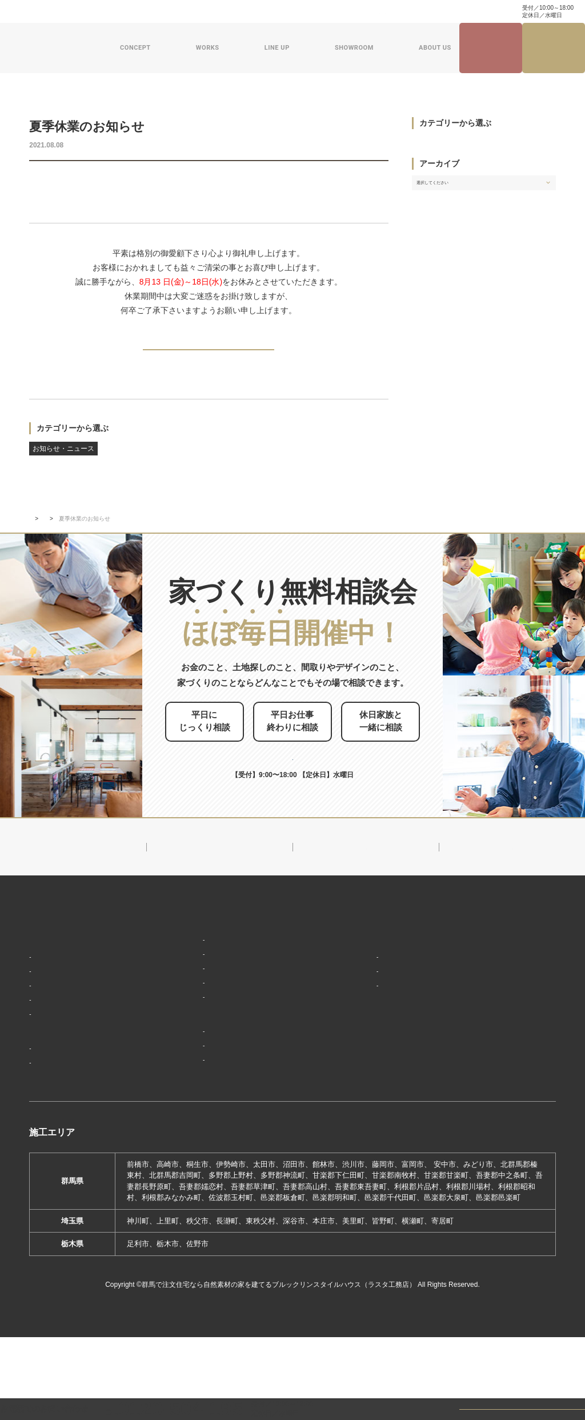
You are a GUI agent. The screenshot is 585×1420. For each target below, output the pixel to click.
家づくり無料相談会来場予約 (553, 48)
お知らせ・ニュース (63, 182)
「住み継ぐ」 (56, 1017)
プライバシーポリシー (502, 1081)
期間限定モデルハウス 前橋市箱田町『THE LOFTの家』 (245, 1085)
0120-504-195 (473, 11)
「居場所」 (52, 983)
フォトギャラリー (64, 1103)
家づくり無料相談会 (498, 1060)
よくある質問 (122, 11)
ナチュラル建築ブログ (271, 11)
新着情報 (66, 537)
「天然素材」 (56, 1001)
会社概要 (360, 995)
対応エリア (364, 1013)
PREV (56, 357)
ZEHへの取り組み (372, 1052)
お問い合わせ (172, 11)
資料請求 (215, 11)
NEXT (361, 357)
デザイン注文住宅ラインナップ (213, 945)
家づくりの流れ (60, 1051)
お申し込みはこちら (312, 763)
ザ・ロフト (180, 1014)
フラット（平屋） (192, 997)
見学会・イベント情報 (490, 48)
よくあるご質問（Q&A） (385, 1126)
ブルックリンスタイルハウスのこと (396, 972)
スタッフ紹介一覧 (375, 1029)
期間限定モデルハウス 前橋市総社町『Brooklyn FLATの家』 (238, 1122)
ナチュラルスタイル (195, 980)
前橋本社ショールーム (199, 1144)
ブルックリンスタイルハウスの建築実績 (89, 1080)
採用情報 (356, 1105)
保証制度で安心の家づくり (78, 1034)
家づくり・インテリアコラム (355, 11)
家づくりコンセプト (65, 966)
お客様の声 (52, 1120)
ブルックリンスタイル (199, 963)
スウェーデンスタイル (199, 1030)
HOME (41, 945)
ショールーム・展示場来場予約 (213, 1053)
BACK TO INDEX (208, 358)
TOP (35, 537)
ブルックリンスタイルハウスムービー (396, 1079)
